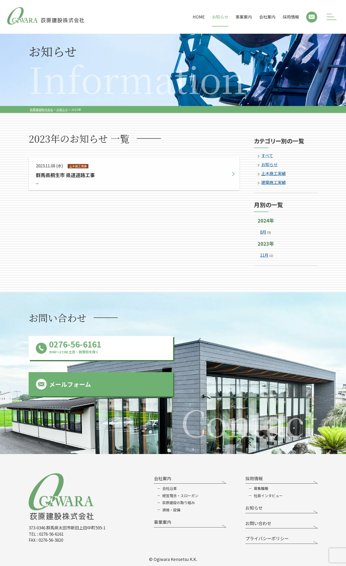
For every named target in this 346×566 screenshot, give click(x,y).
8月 (263, 232)
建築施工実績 (273, 182)
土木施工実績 (273, 173)
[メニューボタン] (331, 17)
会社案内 (267, 17)
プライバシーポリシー (267, 538)
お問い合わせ (258, 523)
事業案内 (243, 17)
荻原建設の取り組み (178, 502)
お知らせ (220, 17)
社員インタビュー (268, 495)
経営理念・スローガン (180, 495)
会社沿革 (169, 488)
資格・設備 (171, 509)
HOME (199, 17)
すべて (267, 155)
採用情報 (291, 17)
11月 (264, 255)
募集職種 (261, 488)
